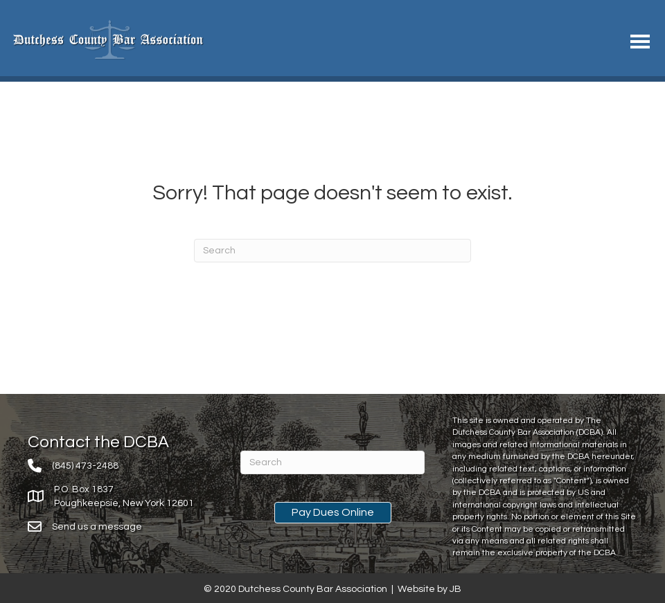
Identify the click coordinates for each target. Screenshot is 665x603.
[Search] (332, 250)
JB (455, 589)
